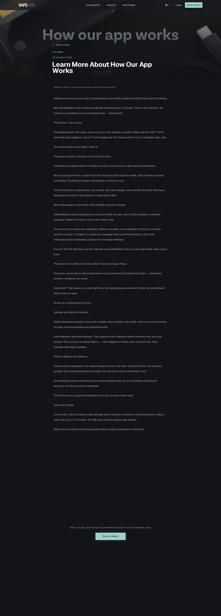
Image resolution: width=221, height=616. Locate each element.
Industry (111, 5)
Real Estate (129, 5)
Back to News (61, 44)
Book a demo (194, 5)
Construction (93, 5)
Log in (179, 5)
